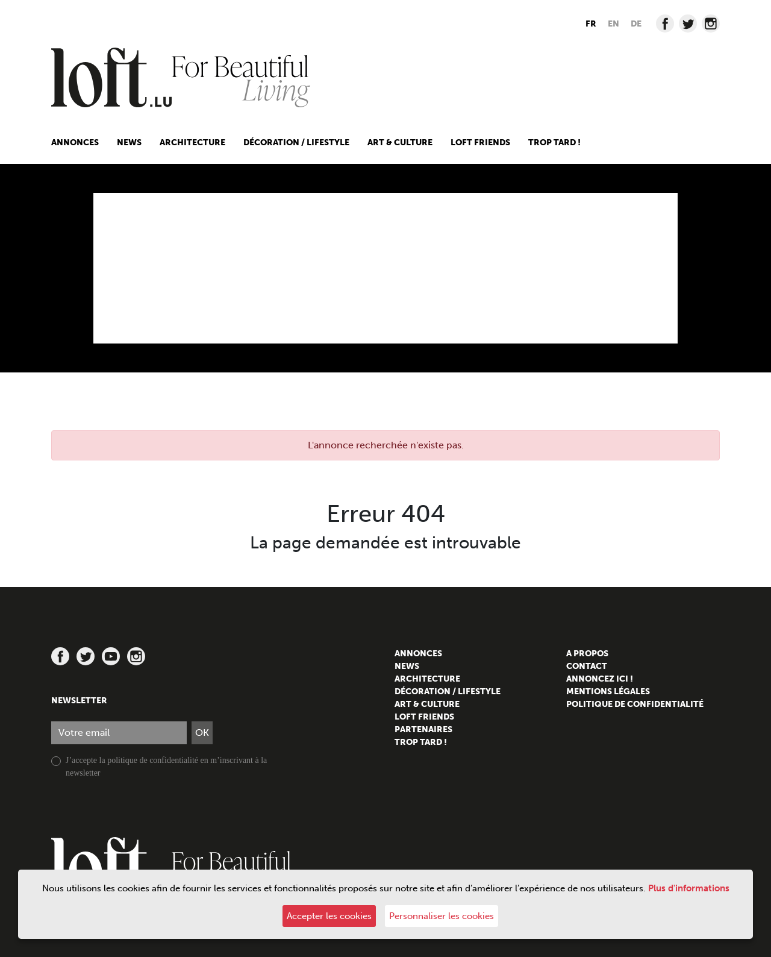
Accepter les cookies (329, 916)
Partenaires (423, 729)
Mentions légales (608, 691)
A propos (587, 653)
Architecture (192, 142)
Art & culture (399, 142)
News (129, 142)
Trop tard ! (554, 142)
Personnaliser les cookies (441, 916)
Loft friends (480, 142)
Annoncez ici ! (599, 679)
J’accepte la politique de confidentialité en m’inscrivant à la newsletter (166, 766)
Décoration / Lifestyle (296, 142)
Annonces (75, 142)
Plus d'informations (688, 888)
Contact (586, 666)
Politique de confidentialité (635, 704)
